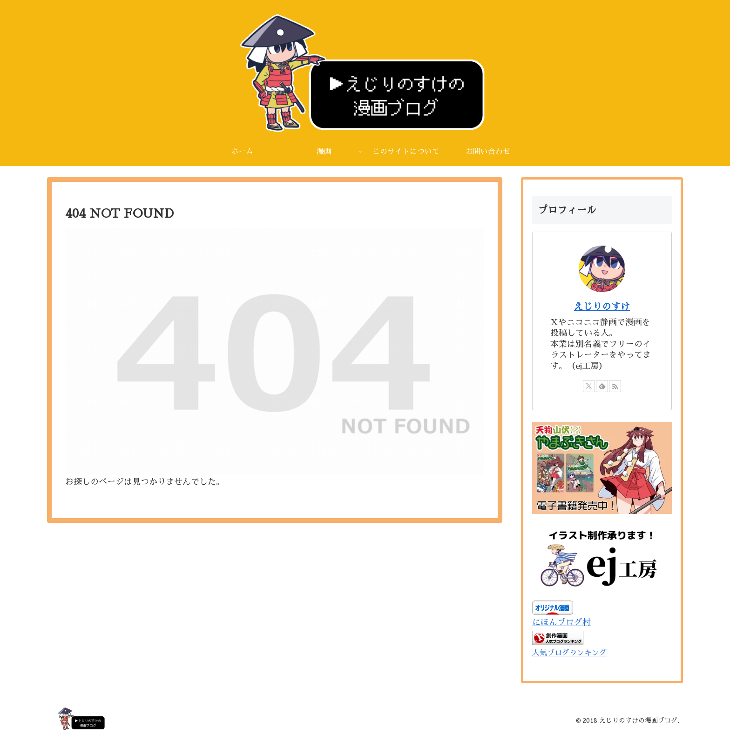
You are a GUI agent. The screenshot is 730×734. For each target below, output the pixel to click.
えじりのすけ (602, 306)
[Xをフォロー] (589, 386)
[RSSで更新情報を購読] (615, 386)
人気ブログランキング (569, 653)
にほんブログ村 (561, 622)
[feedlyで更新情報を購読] (602, 386)
